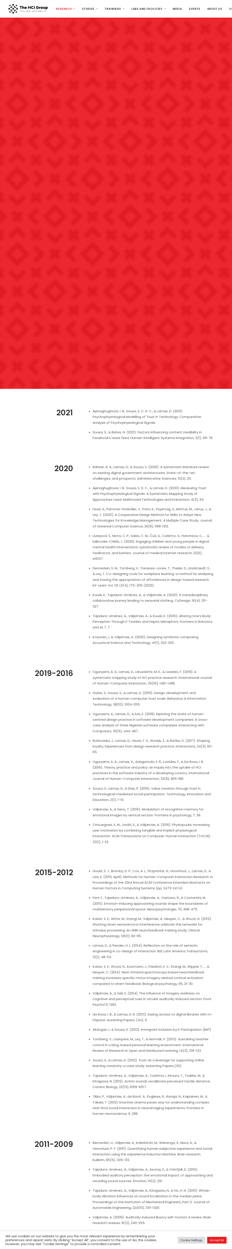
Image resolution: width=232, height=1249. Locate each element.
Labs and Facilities (148, 9)
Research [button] (65, 9)
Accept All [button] (217, 1240)
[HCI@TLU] (28, 9)
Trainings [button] (114, 9)
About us (214, 9)
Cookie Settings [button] (191, 1240)
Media (177, 9)
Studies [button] (90, 9)
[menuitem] (67, 9)
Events (194, 9)
